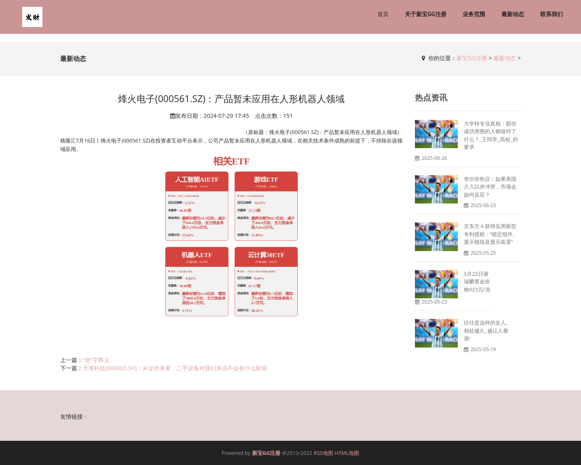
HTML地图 (347, 453)
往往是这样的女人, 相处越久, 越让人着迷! (486, 330)
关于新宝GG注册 (425, 14)
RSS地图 (323, 453)
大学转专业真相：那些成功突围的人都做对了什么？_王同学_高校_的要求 (491, 135)
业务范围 (474, 14)
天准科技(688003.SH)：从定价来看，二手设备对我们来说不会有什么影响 (175, 368)
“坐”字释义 (96, 360)
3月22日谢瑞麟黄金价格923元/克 (477, 281)
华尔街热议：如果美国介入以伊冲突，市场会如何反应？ (490, 186)
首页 (383, 14)
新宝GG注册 (472, 58)
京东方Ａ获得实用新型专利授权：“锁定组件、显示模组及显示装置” (491, 233)
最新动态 (512, 14)
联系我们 (551, 14)
